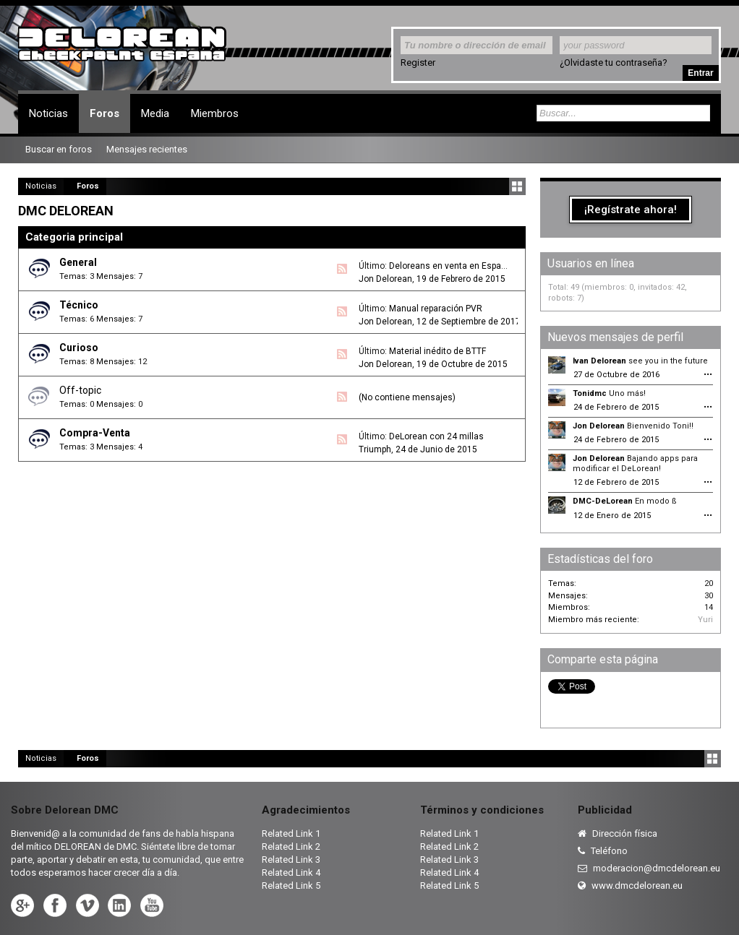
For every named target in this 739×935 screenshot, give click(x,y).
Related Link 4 (291, 872)
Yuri (705, 619)
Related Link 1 (291, 833)
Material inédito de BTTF (437, 351)
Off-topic (80, 390)
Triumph (375, 449)
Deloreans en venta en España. (451, 266)
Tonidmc (590, 393)
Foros (104, 113)
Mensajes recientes (146, 149)
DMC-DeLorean (603, 501)
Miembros (215, 113)
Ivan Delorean (599, 361)
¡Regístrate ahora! (630, 209)
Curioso (78, 347)
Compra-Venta (94, 433)
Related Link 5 (291, 885)
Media (155, 113)
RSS (342, 269)
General (78, 262)
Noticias (48, 113)
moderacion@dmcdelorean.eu (649, 868)
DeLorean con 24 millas (436, 436)
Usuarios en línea (590, 263)
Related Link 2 (291, 846)
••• (708, 374)
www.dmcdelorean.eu (630, 885)
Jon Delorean (385, 279)
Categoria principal (74, 237)
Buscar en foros (58, 149)
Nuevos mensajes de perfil (615, 337)
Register (418, 62)
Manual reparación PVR (435, 308)
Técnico (78, 305)
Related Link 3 (291, 859)
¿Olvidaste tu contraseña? (613, 62)
